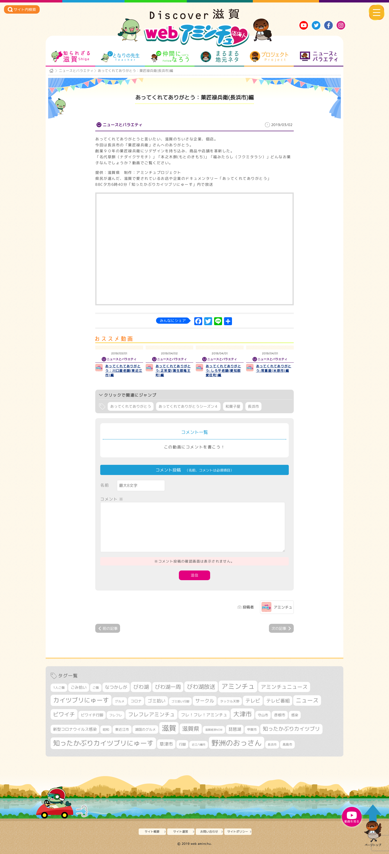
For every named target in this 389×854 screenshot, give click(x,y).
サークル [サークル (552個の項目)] (204, 700)
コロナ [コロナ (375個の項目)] (136, 701)
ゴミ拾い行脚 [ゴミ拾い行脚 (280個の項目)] (180, 701)
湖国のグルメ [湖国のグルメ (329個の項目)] (145, 729)
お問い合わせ (209, 831)
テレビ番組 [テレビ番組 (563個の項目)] (278, 700)
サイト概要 (152, 831)
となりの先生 (120, 56)
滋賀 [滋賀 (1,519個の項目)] (169, 728)
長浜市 (253, 406)
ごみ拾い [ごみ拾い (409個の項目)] (79, 687)
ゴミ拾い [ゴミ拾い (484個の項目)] (156, 701)
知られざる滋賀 (70, 56)
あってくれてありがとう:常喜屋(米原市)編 (274, 368)
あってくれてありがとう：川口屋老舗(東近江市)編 (123, 370)
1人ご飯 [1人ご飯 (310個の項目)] (59, 687)
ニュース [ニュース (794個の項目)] (307, 700)
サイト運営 (180, 831)
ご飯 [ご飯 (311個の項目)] (96, 687)
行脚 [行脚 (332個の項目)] (182, 744)
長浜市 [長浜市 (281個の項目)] (272, 744)
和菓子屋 (233, 406)
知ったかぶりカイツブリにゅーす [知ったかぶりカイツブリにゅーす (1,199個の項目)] (103, 743)
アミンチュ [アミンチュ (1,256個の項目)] (238, 686)
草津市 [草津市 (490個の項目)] (166, 744)
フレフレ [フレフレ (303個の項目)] (115, 715)
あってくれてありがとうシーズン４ (188, 406)
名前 (104, 485)
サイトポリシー (237, 831)
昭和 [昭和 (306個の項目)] (106, 729)
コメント (112, 499)
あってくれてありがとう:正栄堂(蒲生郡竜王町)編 (173, 370)
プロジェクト (269, 56)
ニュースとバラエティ (318, 56)
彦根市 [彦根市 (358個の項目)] (279, 715)
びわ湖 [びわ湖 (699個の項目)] (141, 687)
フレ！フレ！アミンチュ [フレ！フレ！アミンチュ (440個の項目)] (204, 715)
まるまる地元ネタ (219, 56)
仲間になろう (170, 56)
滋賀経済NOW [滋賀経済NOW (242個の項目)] (214, 729)
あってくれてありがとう (130, 406)
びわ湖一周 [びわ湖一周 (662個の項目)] (168, 687)
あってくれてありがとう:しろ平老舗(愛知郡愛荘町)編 (223, 370)
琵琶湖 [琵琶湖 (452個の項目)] (234, 729)
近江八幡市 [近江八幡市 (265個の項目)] (198, 745)
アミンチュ (283, 607)
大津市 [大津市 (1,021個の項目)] (242, 714)
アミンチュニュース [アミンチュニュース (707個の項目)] (284, 687)
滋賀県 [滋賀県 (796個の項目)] (190, 728)
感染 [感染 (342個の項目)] (294, 715)
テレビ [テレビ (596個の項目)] (252, 700)
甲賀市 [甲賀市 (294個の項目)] (252, 729)
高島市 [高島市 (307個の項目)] (287, 744)
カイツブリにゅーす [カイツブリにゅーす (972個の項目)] (81, 700)
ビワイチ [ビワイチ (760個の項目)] (64, 714)
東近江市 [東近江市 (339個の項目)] (122, 729)
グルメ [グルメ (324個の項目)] (120, 701)
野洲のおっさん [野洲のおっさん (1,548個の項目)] (236, 743)
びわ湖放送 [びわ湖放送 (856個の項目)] (201, 687)
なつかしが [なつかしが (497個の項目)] (116, 687)
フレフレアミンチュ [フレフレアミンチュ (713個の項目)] (151, 714)
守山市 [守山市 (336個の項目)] (263, 715)
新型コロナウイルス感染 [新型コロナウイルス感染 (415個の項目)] (75, 729)
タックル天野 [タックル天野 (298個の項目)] (229, 701)
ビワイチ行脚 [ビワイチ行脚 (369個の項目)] (92, 715)
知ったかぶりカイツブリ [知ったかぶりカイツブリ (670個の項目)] (291, 728)
